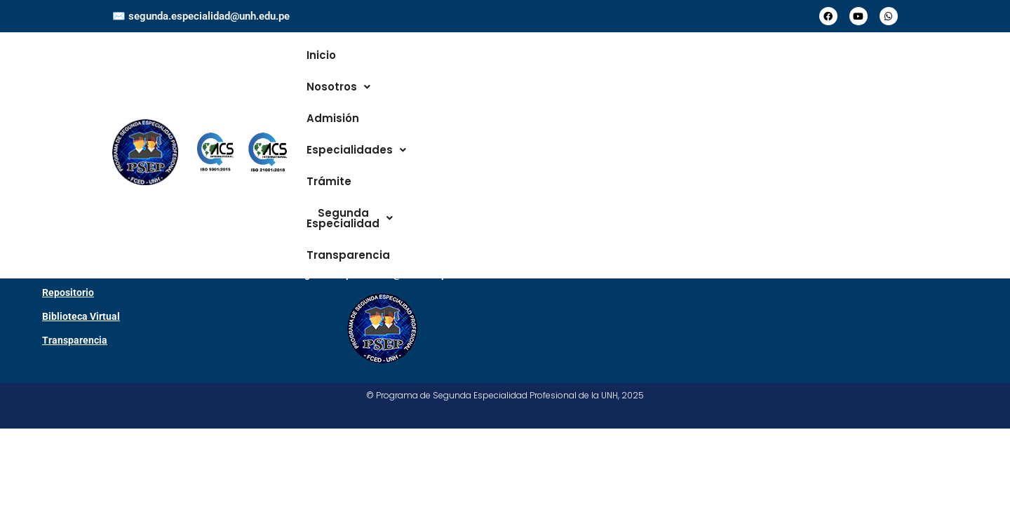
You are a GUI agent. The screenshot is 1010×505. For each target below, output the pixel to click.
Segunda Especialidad (718, 75)
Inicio (324, 75)
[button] (380, 75)
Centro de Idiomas (82, 345)
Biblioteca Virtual (81, 392)
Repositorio (68, 369)
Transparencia (840, 75)
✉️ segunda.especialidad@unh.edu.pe (201, 16)
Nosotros (380, 75)
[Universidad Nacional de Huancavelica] (773, 357)
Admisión (448, 75)
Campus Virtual (76, 297)
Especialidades (534, 75)
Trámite (615, 75)
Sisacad (60, 321)
